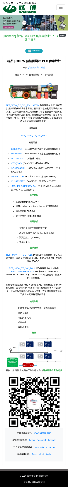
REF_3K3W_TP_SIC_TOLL (34, 135)
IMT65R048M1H (18, 168)
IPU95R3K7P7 (18, 181)
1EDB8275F (16, 149)
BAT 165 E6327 (18, 158)
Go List (62, 35)
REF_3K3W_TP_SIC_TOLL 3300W (22, 105)
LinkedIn (52, 440)
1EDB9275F (16, 153)
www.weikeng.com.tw (44, 447)
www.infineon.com (42, 433)
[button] (5, 23)
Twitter (32, 440)
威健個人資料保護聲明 (34, 482)
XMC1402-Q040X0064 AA (23, 186)
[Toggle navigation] (60, 7)
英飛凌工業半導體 (36, 67)
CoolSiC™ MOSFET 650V (22, 271)
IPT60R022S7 (17, 176)
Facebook (41, 440)
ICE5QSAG (16, 163)
